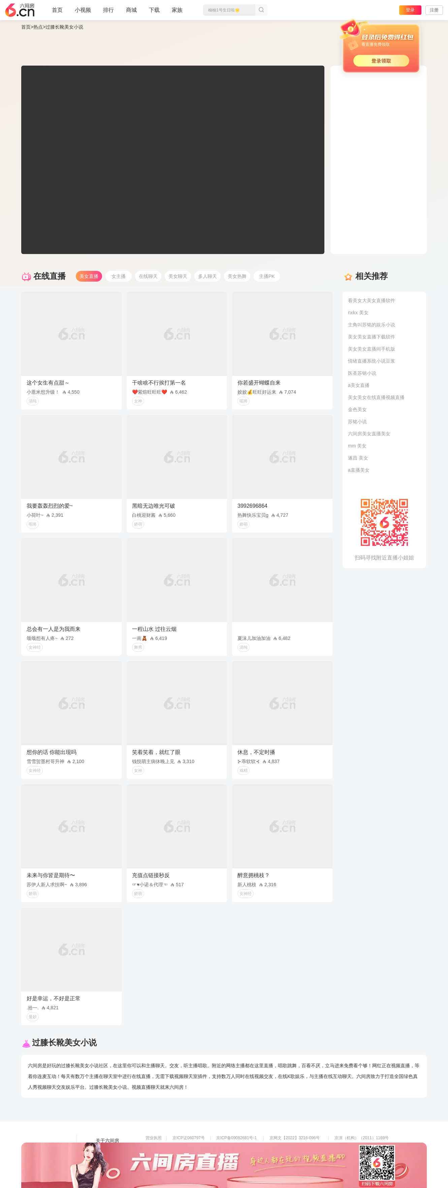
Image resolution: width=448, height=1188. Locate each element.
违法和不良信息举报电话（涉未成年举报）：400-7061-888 (199, 1166)
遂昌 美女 (358, 458)
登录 (410, 9)
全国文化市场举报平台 (236, 1156)
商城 (131, 13)
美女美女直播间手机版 (371, 349)
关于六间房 (107, 1140)
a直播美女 (359, 470)
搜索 (261, 10)
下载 (154, 10)
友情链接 (105, 1150)
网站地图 (105, 1159)
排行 (108, 10)
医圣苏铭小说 (362, 373)
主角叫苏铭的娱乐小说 (371, 324)
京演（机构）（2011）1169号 (361, 1138)
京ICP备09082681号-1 (236, 1138)
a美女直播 (359, 385)
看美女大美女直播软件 (371, 300)
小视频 (83, 13)
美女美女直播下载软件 (371, 336)
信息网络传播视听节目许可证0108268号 (182, 1147)
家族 (177, 13)
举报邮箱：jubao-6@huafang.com (300, 1156)
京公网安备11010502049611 (295, 1147)
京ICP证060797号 (188, 1138)
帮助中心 (105, 1169)
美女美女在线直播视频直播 (376, 397)
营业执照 (154, 1138)
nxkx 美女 (358, 312)
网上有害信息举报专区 (354, 1147)
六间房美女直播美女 (369, 433)
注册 (434, 9)
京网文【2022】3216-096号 (294, 1138)
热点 (38, 27)
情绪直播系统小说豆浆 (371, 361)
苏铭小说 (357, 421)
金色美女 (357, 409)
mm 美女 (357, 445)
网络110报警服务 (161, 1156)
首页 (57, 13)
